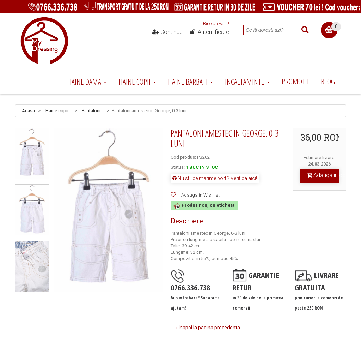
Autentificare (209, 32)
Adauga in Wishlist (200, 195)
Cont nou (167, 32)
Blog (328, 81)
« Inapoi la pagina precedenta (207, 327)
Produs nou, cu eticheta (204, 205)
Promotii (295, 81)
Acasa (28, 110)
